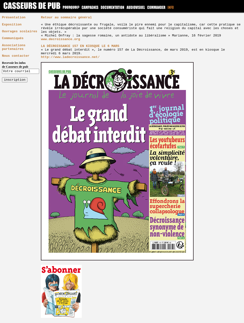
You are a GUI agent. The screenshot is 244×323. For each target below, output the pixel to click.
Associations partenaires (13, 47)
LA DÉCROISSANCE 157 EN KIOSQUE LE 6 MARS (80, 46)
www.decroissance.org (60, 39)
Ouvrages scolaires (19, 31)
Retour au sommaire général (66, 17)
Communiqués (12, 38)
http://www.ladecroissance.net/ (70, 57)
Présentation (13, 17)
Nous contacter (15, 56)
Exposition (12, 24)
